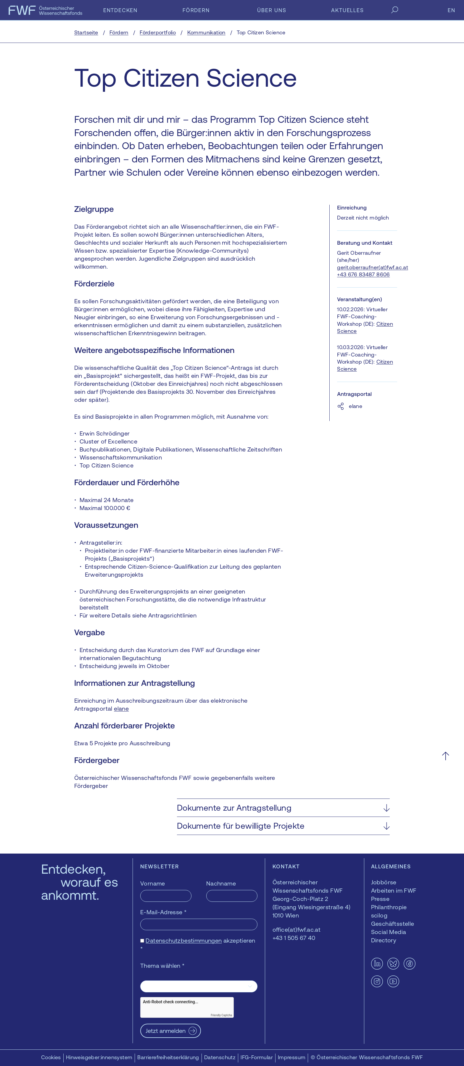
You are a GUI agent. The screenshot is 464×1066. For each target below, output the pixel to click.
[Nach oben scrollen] (445, 755)
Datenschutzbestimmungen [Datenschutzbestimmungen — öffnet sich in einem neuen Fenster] (184, 940)
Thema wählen (162, 965)
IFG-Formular (257, 1057)
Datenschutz (220, 1057)
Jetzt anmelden (166, 1030)
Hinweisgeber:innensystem (99, 1057)
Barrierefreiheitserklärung (168, 1057)
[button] (283, 808)
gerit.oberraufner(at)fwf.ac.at (372, 267)
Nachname (221, 883)
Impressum (292, 1057)
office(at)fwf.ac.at (297, 929)
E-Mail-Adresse (163, 912)
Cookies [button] (51, 1057)
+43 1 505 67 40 (294, 937)
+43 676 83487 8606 (363, 274)
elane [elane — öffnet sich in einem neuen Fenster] (121, 708)
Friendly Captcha (221, 1015)
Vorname (152, 883)
